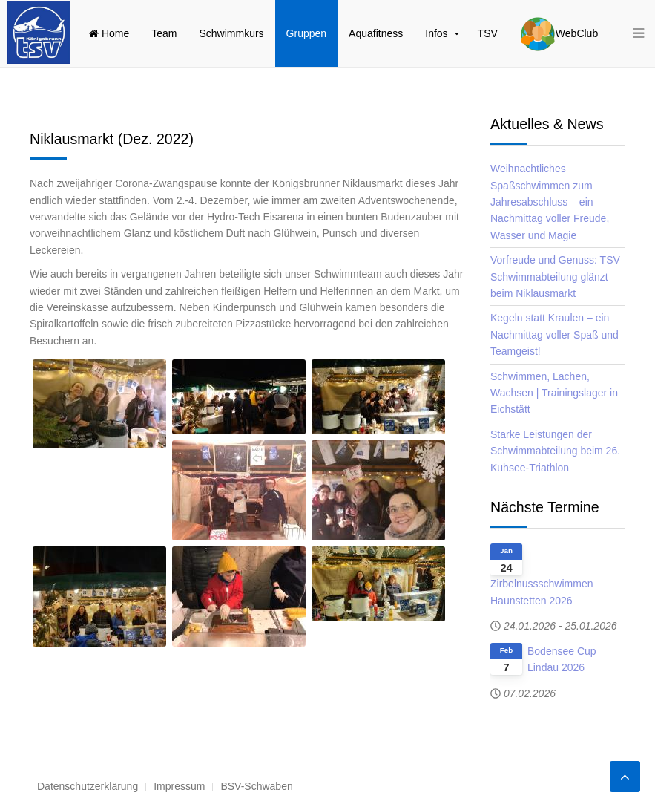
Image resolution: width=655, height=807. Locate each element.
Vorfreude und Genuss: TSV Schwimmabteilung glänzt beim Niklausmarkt (555, 276)
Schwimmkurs (231, 33)
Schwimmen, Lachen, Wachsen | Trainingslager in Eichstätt (554, 393)
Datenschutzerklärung (87, 786)
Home (109, 33)
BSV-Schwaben (256, 786)
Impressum (179, 786)
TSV (488, 33)
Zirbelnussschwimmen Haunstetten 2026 (541, 592)
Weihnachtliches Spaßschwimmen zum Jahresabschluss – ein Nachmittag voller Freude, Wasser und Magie (549, 202)
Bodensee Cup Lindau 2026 (561, 659)
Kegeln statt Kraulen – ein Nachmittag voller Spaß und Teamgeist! (554, 334)
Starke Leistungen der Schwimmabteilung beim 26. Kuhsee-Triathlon (555, 451)
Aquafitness (376, 33)
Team (164, 33)
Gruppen (306, 33)
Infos (436, 33)
